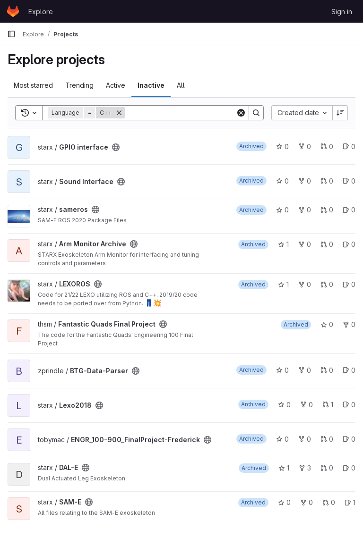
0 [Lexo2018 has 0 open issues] (349, 405)
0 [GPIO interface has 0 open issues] (349, 147)
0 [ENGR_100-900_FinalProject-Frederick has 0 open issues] (349, 439)
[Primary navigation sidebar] (11, 34)
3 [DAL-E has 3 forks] (305, 468)
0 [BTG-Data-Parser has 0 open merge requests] (326, 370)
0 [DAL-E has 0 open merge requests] (326, 468)
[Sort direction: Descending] (340, 112)
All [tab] (181, 85)
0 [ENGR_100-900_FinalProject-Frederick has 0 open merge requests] (326, 439)
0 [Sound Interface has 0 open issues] (349, 181)
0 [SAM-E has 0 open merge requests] (328, 502)
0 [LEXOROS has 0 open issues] (349, 284)
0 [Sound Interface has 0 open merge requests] (326, 181)
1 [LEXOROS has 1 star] (283, 284)
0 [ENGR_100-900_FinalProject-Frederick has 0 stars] (282, 439)
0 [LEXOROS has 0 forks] (304, 284)
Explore (40, 12)
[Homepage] (13, 11)
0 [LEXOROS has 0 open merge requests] (326, 284)
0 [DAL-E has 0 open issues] (349, 468)
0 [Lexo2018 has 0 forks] (306, 405)
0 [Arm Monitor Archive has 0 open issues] (349, 244)
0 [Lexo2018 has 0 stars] (284, 405)
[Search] (183, 112)
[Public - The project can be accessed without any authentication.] (116, 147)
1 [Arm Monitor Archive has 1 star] (283, 244)
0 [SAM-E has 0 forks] (306, 502)
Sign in (341, 12)
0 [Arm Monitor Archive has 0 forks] (304, 244)
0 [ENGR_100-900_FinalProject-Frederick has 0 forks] (304, 439)
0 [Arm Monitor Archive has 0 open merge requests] (326, 244)
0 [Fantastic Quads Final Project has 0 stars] (326, 324)
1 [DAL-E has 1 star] (283, 468)
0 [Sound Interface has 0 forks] (304, 181)
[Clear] (241, 112)
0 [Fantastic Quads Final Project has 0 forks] (349, 324)
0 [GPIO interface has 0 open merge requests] (326, 147)
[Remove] (119, 112)
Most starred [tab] (33, 85)
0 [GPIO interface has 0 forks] (304, 147)
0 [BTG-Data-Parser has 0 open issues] (349, 370)
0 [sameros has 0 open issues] (349, 210)
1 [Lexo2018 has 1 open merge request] (327, 405)
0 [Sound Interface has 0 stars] (282, 181)
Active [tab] (115, 85)
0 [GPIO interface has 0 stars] (282, 147)
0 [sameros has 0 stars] (282, 210)
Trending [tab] (79, 85)
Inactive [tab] (151, 85)
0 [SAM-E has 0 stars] (284, 502)
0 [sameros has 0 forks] (304, 210)
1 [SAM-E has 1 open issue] (350, 502)
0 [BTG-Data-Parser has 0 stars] (282, 370)
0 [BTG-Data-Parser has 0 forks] (304, 370)
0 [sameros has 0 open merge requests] (326, 210)
